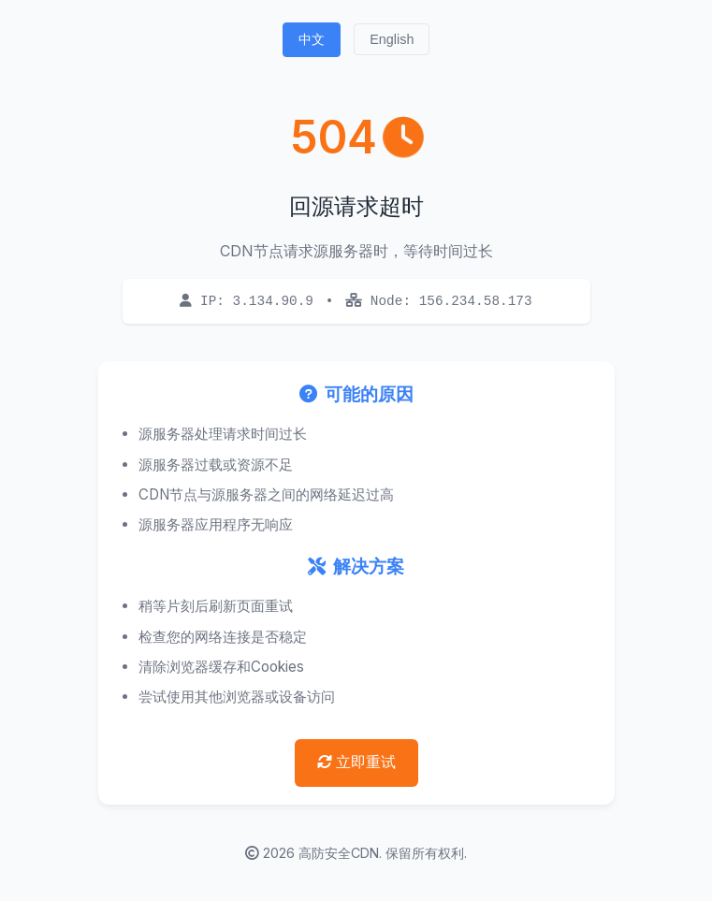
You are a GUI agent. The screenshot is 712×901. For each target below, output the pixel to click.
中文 (311, 39)
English (392, 39)
